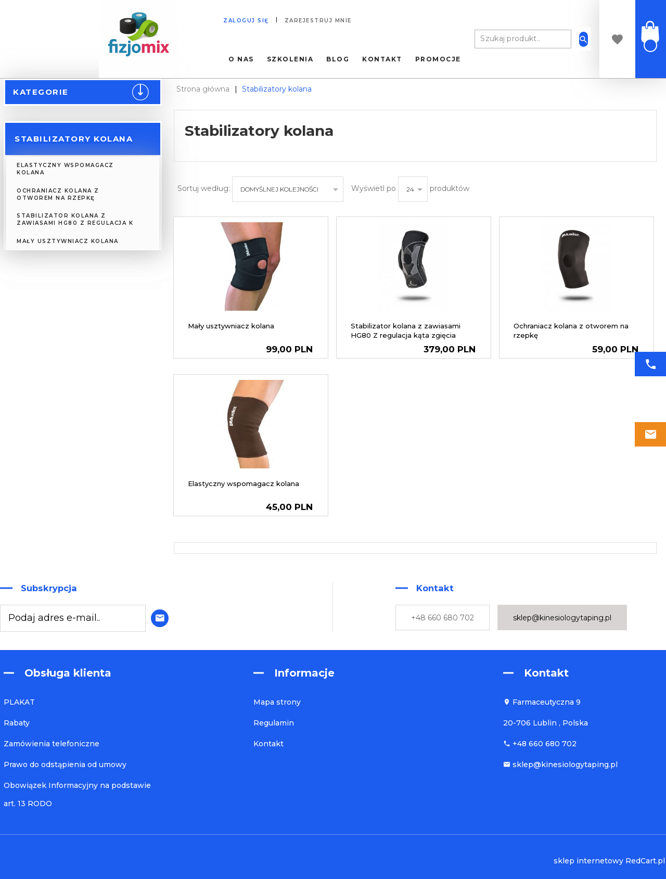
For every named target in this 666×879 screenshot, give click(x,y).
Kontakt (382, 59)
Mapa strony (277, 702)
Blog (337, 59)
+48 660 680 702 (442, 617)
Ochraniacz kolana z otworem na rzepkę (58, 194)
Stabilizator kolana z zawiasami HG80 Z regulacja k (75, 219)
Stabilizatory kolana (74, 139)
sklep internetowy (588, 860)
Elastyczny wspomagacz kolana (65, 169)
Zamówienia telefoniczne (51, 743)
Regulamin (273, 723)
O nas (241, 59)
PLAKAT (19, 702)
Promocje (438, 59)
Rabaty (17, 723)
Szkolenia (290, 59)
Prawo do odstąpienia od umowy (65, 764)
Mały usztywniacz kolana (68, 241)
